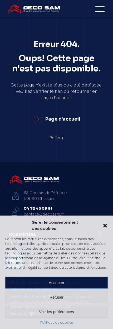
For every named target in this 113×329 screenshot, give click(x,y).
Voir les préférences (56, 311)
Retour (56, 138)
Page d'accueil (57, 119)
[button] (105, 225)
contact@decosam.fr (44, 214)
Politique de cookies (56, 323)
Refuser (56, 297)
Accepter (56, 282)
